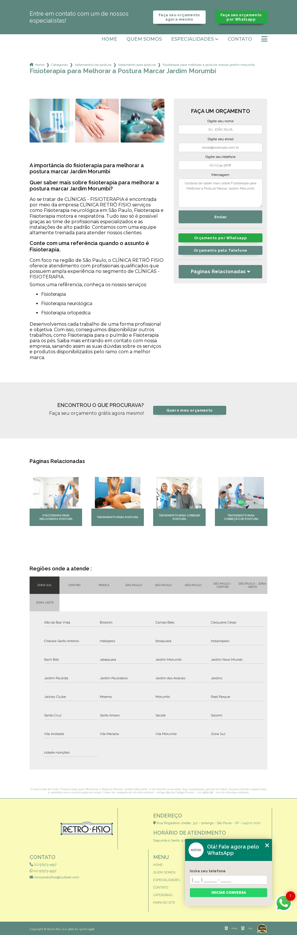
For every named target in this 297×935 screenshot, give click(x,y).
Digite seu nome (220, 121)
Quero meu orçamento (189, 410)
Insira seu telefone (208, 871)
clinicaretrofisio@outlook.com (54, 877)
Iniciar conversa (228, 893)
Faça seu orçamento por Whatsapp (241, 17)
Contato (240, 39)
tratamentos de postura (93, 65)
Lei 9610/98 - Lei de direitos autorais (223, 792)
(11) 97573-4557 (43, 864)
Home (109, 39)
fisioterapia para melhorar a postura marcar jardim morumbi (209, 65)
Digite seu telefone (220, 157)
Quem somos (144, 39)
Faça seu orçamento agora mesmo (179, 17)
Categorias (59, 65)
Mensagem (220, 175)
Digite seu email (220, 139)
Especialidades (192, 39)
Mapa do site (164, 903)
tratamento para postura (137, 65)
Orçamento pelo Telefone (220, 250)
